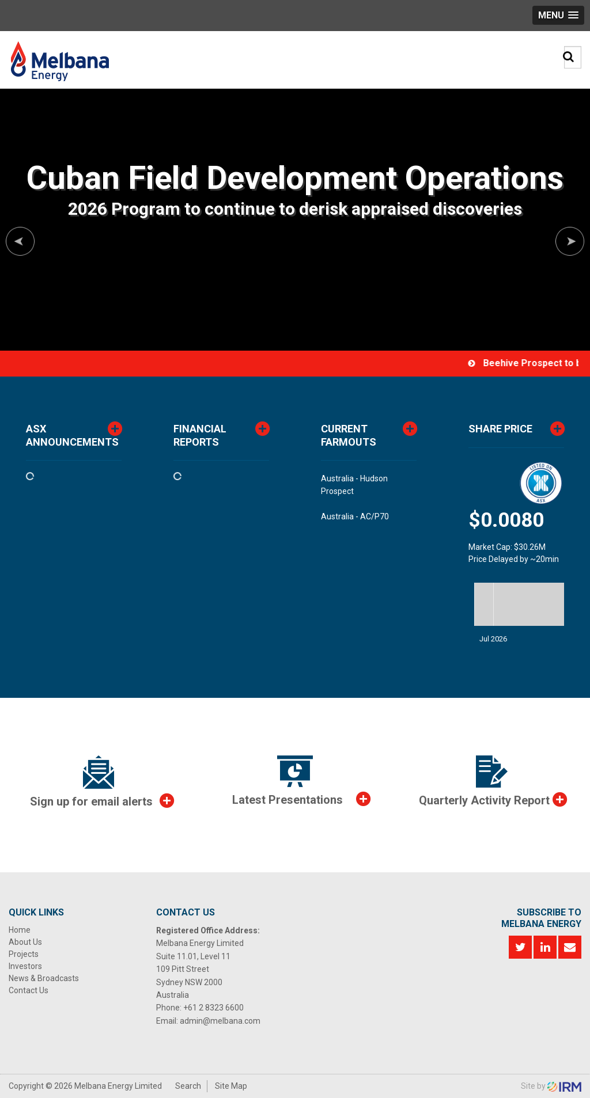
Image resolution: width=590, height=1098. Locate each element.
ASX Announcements (72, 435)
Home (20, 929)
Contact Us (28, 990)
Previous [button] (20, 241)
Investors (25, 966)
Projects (24, 954)
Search (188, 1086)
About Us (25, 942)
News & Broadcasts (44, 978)
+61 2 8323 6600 (213, 1007)
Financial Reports (199, 435)
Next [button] (569, 241)
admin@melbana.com (220, 1020)
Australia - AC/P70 (355, 516)
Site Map (231, 1086)
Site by (551, 1086)
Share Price (500, 429)
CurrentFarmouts (348, 435)
